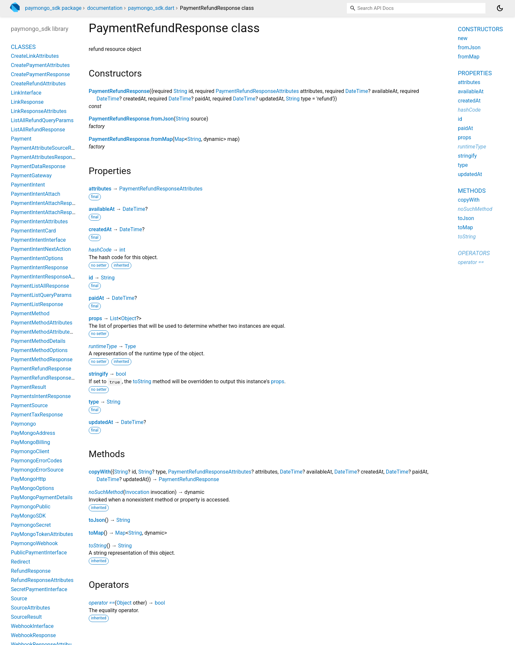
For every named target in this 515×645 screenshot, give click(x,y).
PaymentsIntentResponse (41, 396)
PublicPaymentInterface (39, 552)
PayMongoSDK (28, 516)
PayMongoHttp (28, 479)
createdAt (100, 229)
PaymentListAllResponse (40, 286)
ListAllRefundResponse (38, 129)
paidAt (96, 298)
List (114, 318)
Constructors (480, 29)
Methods (472, 190)
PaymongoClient (30, 451)
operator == (102, 603)
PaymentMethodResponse (42, 359)
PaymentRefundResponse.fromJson (131, 119)
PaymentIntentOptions (37, 258)
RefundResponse (31, 571)
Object (128, 318)
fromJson (469, 47)
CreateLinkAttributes (35, 56)
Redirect (20, 562)
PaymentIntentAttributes (39, 221)
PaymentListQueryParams (41, 295)
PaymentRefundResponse (119, 91)
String (180, 91)
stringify (98, 374)
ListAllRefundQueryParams (42, 120)
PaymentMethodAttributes (41, 323)
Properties (475, 73)
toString (142, 381)
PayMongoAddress (33, 433)
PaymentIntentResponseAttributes (51, 277)
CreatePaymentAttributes (40, 65)
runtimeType (103, 346)
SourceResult (26, 617)
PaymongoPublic (30, 506)
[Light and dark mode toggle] (500, 8)
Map (179, 139)
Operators (474, 253)
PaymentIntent (28, 185)
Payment (21, 139)
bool (121, 374)
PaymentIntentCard (33, 231)
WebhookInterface (32, 626)
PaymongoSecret (31, 525)
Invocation (137, 492)
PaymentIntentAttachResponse (47, 203)
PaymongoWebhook (34, 543)
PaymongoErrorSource (37, 470)
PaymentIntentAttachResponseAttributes (58, 212)
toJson (97, 520)
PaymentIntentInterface (38, 240)
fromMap (469, 57)
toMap (96, 533)
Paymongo (23, 424)
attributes (100, 189)
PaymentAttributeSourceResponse (51, 148)
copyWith (100, 472)
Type (130, 346)
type (94, 402)
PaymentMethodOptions (39, 350)
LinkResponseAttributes (39, 111)
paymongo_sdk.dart (151, 8)
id (91, 278)
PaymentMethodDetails (38, 341)
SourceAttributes (30, 608)
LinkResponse (27, 102)
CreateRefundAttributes (38, 83)
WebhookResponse (33, 635)
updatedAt (101, 422)
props (95, 318)
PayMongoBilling (30, 442)
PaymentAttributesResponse (44, 157)
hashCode (100, 250)
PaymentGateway (31, 175)
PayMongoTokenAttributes (42, 534)
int (122, 250)
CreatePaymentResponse (40, 74)
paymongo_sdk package (53, 8)
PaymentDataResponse (38, 166)
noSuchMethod (106, 492)
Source (19, 598)
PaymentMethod (30, 313)
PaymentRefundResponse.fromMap (130, 139)
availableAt (102, 209)
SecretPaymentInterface (39, 589)
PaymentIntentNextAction (41, 249)
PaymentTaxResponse (37, 414)
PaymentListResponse (37, 304)
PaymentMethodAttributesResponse (53, 332)
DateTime (357, 91)
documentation (105, 8)
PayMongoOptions (32, 488)
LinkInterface (26, 93)
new (462, 38)
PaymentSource (29, 405)
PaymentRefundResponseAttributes (257, 91)
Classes (23, 46)
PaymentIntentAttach (35, 194)
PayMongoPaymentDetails (42, 497)
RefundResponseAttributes (42, 580)
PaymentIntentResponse (39, 267)
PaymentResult (28, 387)
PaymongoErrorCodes (36, 460)
